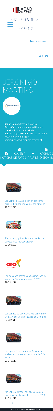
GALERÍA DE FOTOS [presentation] (19, 153)
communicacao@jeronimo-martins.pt (23, 140)
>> (16, 403)
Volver (26, 72)
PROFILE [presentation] (33, 155)
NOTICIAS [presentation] (6, 155)
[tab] (6, 156)
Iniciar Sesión (38, 41)
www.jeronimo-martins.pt (17, 136)
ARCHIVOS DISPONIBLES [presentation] (46, 153)
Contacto (38, 409)
